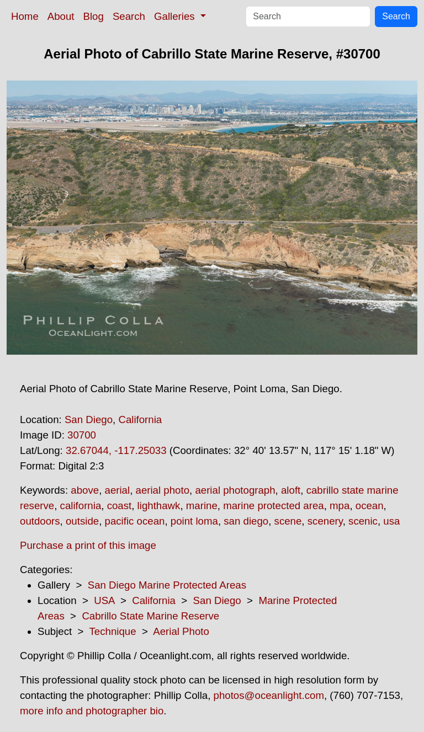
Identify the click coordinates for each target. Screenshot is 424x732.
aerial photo (163, 490)
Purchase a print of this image (88, 545)
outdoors (40, 521)
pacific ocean (135, 521)
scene (288, 521)
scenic (363, 521)
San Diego (89, 419)
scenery (325, 521)
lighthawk (159, 505)
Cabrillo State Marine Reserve (150, 616)
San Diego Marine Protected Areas (167, 585)
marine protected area (273, 505)
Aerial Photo (181, 631)
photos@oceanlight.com (269, 695)
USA (104, 600)
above (85, 490)
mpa (339, 505)
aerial (117, 490)
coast (119, 505)
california (81, 505)
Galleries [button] (176, 16)
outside (82, 521)
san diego (246, 521)
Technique (112, 631)
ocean (370, 505)
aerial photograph (235, 490)
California (140, 419)
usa (391, 521)
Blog (93, 16)
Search (129, 16)
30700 (81, 435)
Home (25, 16)
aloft (290, 490)
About (61, 16)
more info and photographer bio (91, 711)
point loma (194, 521)
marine (202, 505)
